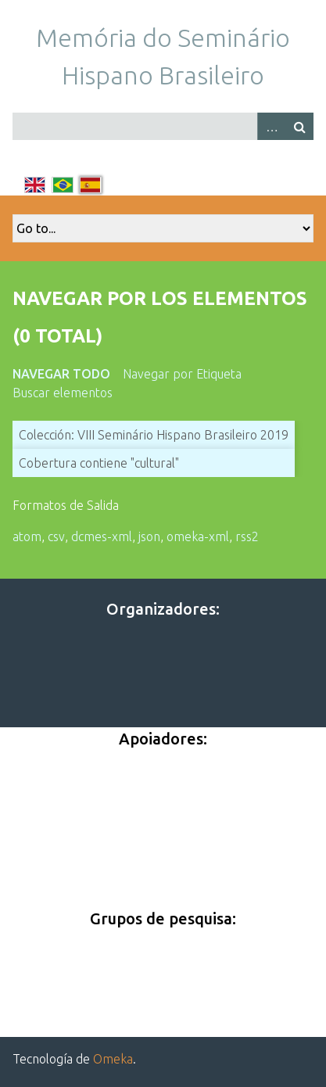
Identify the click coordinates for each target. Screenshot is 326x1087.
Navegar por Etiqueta (182, 374)
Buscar (299, 126)
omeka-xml (198, 536)
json (149, 536)
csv (56, 536)
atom (27, 536)
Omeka (113, 1059)
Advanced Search (271, 126)
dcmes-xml (101, 536)
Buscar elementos (63, 393)
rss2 (247, 536)
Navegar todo (61, 374)
